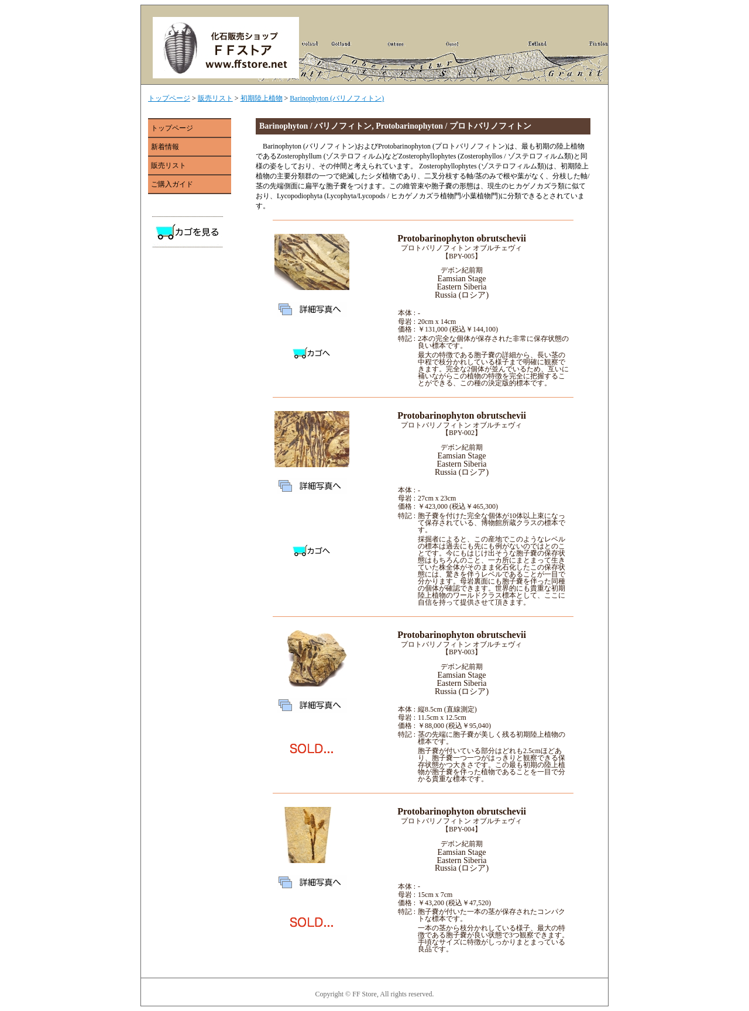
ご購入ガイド (172, 184)
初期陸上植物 (261, 98)
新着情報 (165, 147)
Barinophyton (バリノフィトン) (337, 98)
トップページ (169, 98)
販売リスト (215, 98)
